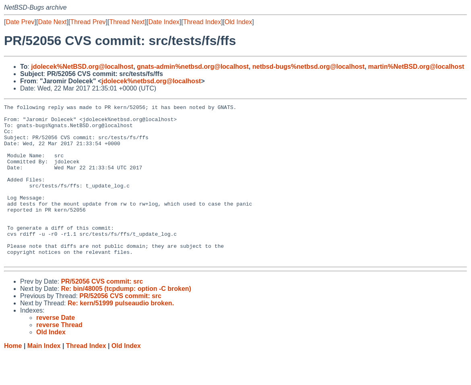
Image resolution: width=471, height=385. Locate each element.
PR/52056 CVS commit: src (102, 312)
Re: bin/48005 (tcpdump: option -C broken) (126, 320)
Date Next (52, 22)
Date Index (163, 22)
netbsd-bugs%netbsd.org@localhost (308, 66)
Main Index (44, 377)
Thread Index (202, 22)
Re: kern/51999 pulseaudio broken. (121, 334)
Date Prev (20, 22)
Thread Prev (88, 22)
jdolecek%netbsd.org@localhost (151, 81)
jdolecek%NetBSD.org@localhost (82, 66)
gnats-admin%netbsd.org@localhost (193, 66)
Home (13, 377)
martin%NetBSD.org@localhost (416, 66)
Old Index (238, 22)
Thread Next (127, 22)
